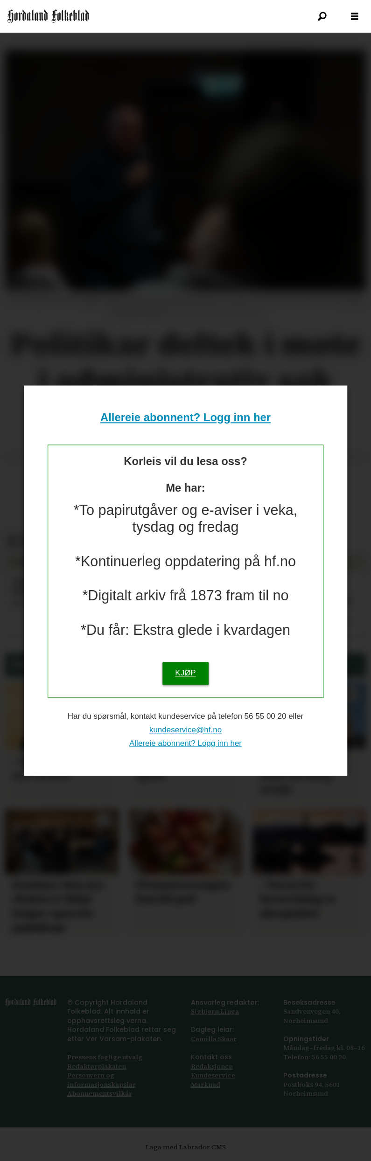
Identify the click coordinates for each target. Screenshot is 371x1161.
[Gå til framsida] (48, 16)
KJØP (185, 672)
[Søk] (322, 16)
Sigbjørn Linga (215, 1011)
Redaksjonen (212, 1066)
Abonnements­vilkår (99, 1093)
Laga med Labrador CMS (186, 1147)
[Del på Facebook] (13, 541)
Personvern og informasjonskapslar (101, 1080)
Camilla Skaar (214, 1038)
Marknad (205, 1084)
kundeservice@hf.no (185, 729)
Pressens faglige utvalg (104, 1057)
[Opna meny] (354, 16)
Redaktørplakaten (96, 1066)
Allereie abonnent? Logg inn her (185, 417)
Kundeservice (213, 1075)
